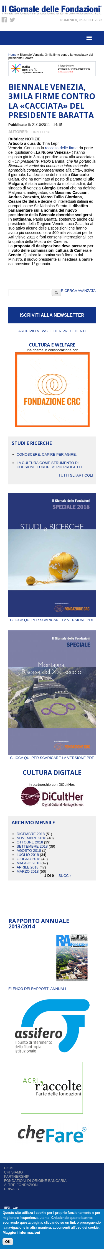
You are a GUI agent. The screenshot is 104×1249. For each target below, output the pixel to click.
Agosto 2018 (29, 850)
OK (8, 1243)
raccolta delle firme (61, 148)
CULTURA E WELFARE (52, 344)
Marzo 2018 (28, 871)
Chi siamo (13, 1172)
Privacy (12, 1189)
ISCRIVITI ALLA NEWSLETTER (52, 315)
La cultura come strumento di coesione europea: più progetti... (51, 465)
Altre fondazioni (21, 1185)
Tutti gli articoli (76, 475)
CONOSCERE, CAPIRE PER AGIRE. (47, 454)
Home (12, 54)
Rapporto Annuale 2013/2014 (38, 923)
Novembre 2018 (31, 838)
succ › (65, 876)
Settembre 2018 (32, 846)
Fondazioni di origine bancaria (35, 1181)
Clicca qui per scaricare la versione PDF (52, 618)
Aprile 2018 (28, 867)
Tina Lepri (40, 132)
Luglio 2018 (28, 855)
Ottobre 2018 (30, 842)
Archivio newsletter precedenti (52, 331)
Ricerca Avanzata (78, 291)
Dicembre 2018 (31, 834)
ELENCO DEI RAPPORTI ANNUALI (37, 989)
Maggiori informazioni (21, 1233)
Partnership (16, 1176)
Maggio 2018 (28, 863)
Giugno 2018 (28, 859)
